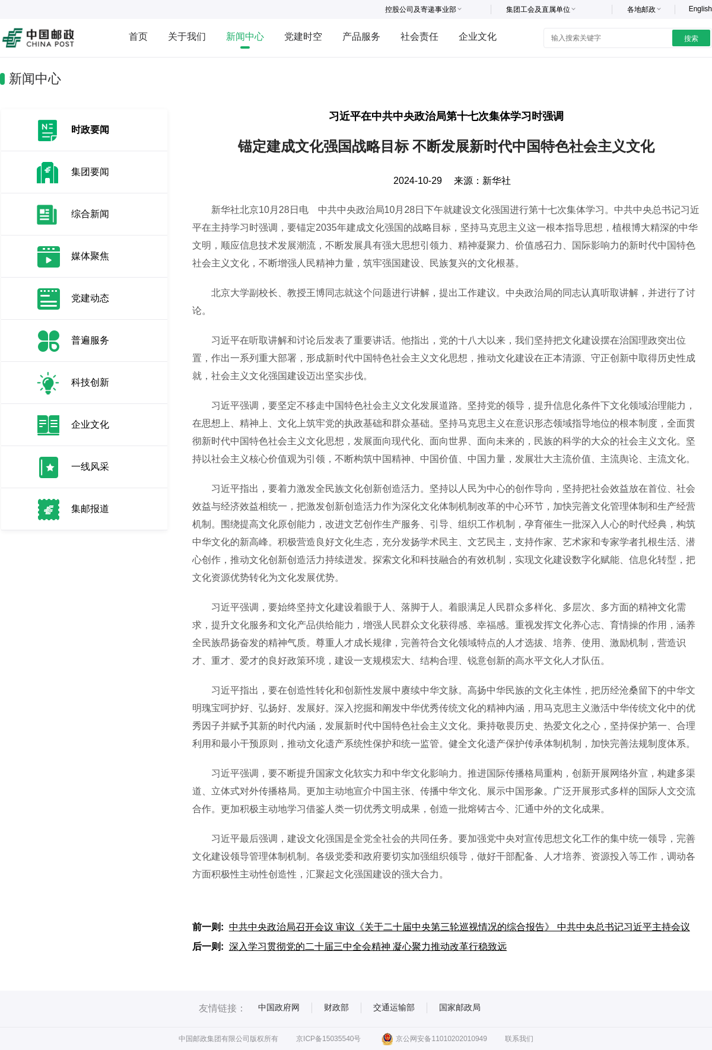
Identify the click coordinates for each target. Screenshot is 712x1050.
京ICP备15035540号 (328, 1039)
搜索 (691, 38)
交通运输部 (394, 1007)
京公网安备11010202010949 (434, 1039)
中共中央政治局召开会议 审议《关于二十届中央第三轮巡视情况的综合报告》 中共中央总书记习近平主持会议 (459, 927)
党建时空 (303, 36)
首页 (138, 36)
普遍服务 (90, 340)
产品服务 (361, 36)
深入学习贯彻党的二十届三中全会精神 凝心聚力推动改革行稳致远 (368, 946)
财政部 (336, 1007)
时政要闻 (90, 130)
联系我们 (519, 1039)
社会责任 (419, 36)
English (700, 9)
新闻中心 (245, 36)
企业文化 (478, 36)
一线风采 (90, 467)
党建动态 (90, 298)
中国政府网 (279, 1007)
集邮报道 (90, 509)
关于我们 (187, 36)
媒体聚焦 (90, 256)
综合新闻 (90, 214)
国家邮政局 (460, 1007)
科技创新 (90, 382)
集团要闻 (90, 172)
